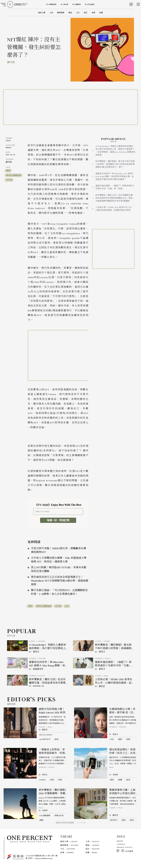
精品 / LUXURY (92, 845)
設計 (85, 13)
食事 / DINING (67, 852)
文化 (78, 13)
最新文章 (41, 13)
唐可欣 (11, 62)
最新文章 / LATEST (69, 841)
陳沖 (8, 171)
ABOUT (120, 841)
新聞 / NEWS (91, 852)
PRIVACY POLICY (124, 847)
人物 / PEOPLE (93, 841)
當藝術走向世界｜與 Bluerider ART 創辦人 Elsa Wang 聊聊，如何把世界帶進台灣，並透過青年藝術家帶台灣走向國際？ (114, 176)
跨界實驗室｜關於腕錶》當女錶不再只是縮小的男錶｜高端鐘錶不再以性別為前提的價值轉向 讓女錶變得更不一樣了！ (115, 164)
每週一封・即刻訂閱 (58, 520)
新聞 (101, 13)
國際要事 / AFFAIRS (69, 845)
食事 (93, 13)
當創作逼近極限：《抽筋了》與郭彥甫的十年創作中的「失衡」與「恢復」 (115, 187)
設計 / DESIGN (92, 849)
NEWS (8, 147)
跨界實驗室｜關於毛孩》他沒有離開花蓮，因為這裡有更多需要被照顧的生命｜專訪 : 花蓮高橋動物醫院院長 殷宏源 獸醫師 (115, 198)
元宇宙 (9, 180)
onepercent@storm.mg (43, 858)
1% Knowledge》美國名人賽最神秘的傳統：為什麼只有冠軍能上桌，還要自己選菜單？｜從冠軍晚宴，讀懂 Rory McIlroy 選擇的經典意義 (115, 150)
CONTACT (121, 844)
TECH (8, 140)
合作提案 (129, 851)
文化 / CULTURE (67, 849)
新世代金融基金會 (14, 175)
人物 (51, 13)
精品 (70, 13)
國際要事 (60, 13)
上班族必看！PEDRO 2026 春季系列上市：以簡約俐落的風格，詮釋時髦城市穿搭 (114, 208)
